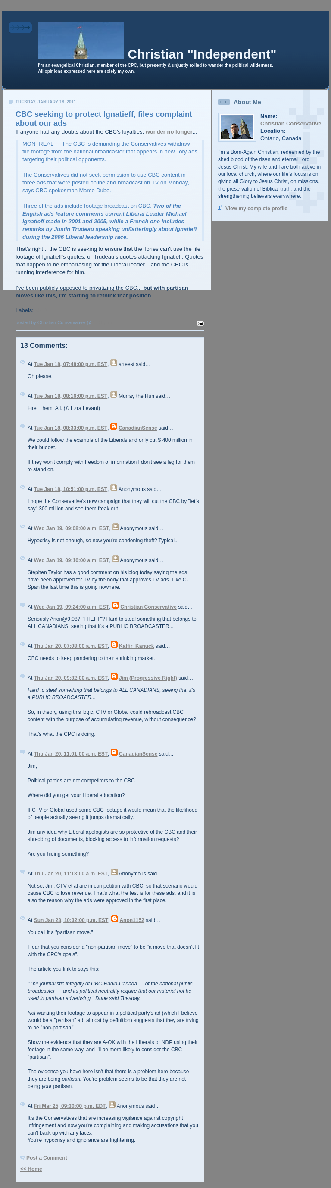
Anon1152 (131, 920)
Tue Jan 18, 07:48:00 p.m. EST (71, 364)
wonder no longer (169, 131)
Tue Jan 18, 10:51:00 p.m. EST (71, 489)
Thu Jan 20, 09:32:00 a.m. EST (71, 678)
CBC (41, 310)
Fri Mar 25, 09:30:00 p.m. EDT (70, 1106)
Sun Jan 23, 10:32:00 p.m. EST (71, 920)
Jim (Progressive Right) (148, 678)
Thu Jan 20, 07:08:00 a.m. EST (71, 646)
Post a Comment (46, 1158)
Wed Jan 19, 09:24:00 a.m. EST (71, 607)
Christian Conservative (148, 607)
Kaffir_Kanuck (136, 646)
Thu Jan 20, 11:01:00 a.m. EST (71, 754)
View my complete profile (256, 209)
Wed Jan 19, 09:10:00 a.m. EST (71, 560)
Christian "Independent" (202, 54)
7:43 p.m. (103, 322)
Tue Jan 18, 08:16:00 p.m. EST (71, 396)
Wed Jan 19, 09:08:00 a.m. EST (71, 528)
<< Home (31, 1169)
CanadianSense (138, 428)
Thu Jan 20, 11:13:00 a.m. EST (71, 874)
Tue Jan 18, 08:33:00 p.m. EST (71, 428)
